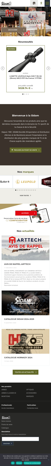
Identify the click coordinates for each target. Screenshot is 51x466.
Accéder (25, 213)
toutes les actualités (24, 372)
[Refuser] (49, 460)
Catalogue (5, 428)
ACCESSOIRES (31, 393)
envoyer (6, 443)
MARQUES (30, 396)
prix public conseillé (25, 87)
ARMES (4, 390)
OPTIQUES (30, 390)
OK (13, 463)
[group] (25, 181)
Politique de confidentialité (32, 463)
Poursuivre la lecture (11, 285)
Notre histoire (6, 421)
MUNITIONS (5, 396)
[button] (23, 34)
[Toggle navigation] (47, 3)
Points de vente (6, 424)
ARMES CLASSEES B (8, 393)
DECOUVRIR (12, 30)
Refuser (19, 463)
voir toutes (24, 195)
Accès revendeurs (7, 408)
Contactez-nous (32, 408)
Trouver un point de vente (24, 150)
